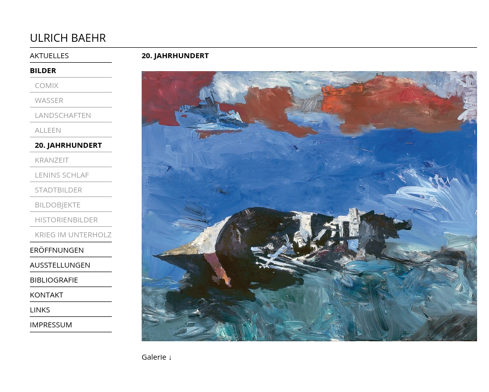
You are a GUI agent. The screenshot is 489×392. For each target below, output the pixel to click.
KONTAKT (46, 294)
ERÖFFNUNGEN (57, 250)
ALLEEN (48, 130)
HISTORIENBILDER (66, 219)
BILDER (43, 70)
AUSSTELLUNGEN (60, 265)
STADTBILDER (58, 190)
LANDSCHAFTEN (63, 115)
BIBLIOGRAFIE (54, 280)
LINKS (40, 309)
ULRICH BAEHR (68, 37)
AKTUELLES (49, 55)
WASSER (49, 100)
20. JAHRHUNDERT (68, 145)
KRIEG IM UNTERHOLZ (73, 234)
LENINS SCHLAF (62, 175)
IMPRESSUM (51, 324)
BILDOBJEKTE (58, 204)
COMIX (46, 85)
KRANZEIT (52, 160)
